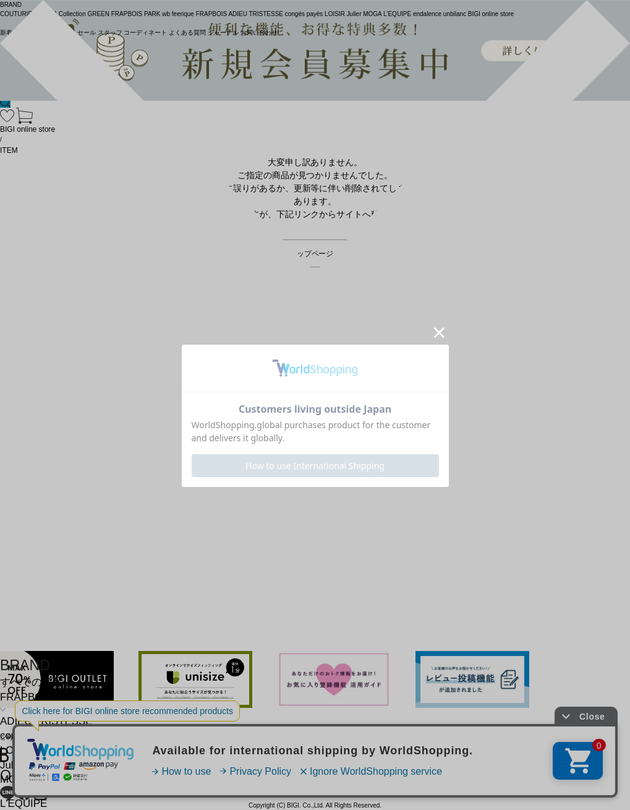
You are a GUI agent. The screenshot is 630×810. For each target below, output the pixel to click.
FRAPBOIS (26, 697)
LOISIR (17, 750)
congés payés (32, 735)
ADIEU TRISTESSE (46, 721)
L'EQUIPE (23, 803)
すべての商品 (31, 682)
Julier (12, 765)
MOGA (16, 779)
